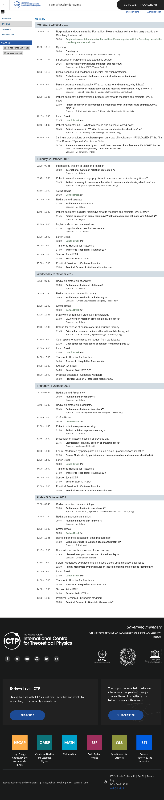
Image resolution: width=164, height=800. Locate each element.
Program (6, 24)
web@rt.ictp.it (117, 788)
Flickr (56, 659)
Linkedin (46, 659)
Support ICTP (126, 715)
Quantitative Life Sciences (119, 756)
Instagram (37, 659)
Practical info (8, 34)
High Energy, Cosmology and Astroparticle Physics (20, 757)
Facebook (7, 659)
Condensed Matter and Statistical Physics (44, 757)
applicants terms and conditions (20, 782)
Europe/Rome (132, 12)
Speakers (6, 29)
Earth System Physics (94, 756)
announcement (13, 53)
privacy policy (47, 782)
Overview (6, 18)
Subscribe (27, 715)
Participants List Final (16, 48)
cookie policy (64, 782)
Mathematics (69, 754)
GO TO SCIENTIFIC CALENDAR (140, 4)
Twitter (17, 659)
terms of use (81, 782)
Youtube (27, 659)
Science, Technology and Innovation (144, 757)
